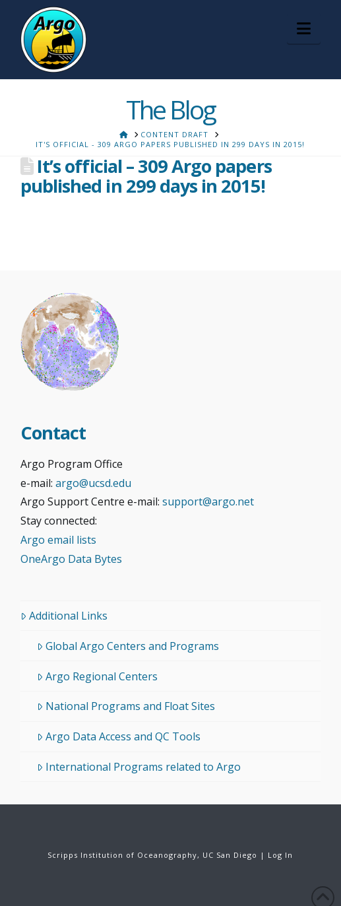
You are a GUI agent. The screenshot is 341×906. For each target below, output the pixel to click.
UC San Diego (229, 855)
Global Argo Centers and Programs (128, 646)
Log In (280, 855)
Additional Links (64, 615)
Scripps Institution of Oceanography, (123, 855)
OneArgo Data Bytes (71, 559)
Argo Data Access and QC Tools (119, 736)
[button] (304, 28)
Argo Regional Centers (97, 676)
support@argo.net (208, 501)
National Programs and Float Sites (126, 706)
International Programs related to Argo (139, 767)
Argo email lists (58, 540)
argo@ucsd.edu (93, 483)
